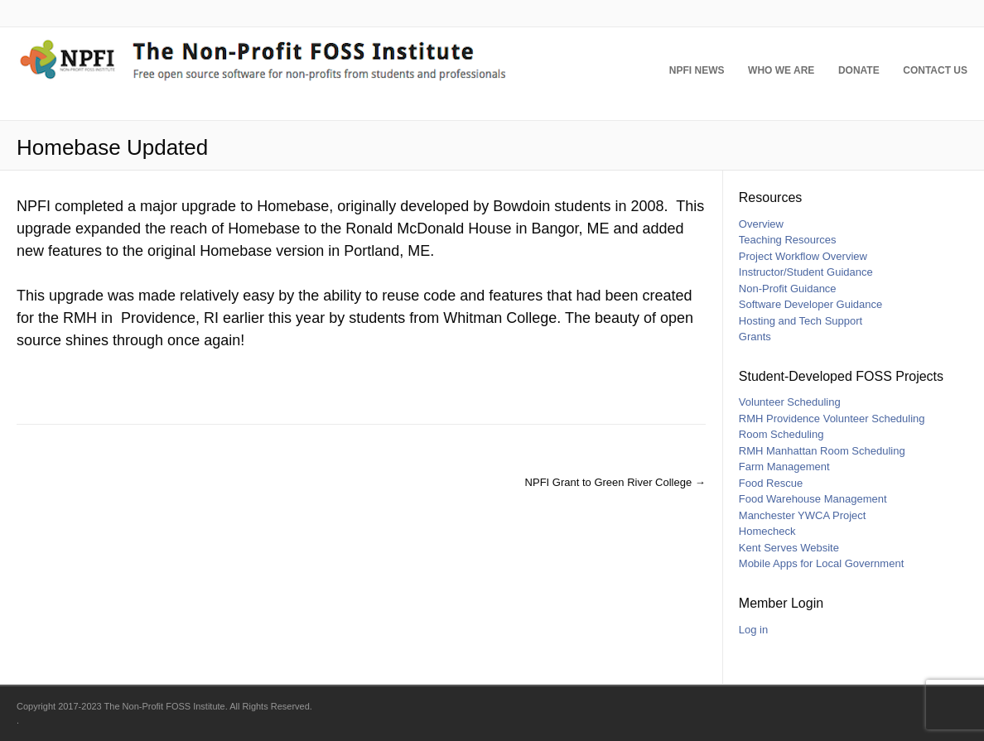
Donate (854, 74)
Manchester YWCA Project (802, 515)
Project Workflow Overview (803, 256)
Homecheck (767, 531)
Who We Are (773, 74)
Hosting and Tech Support (800, 321)
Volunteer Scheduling (790, 402)
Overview (761, 224)
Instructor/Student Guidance (806, 272)
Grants (755, 336)
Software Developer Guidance (810, 304)
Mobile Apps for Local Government (821, 563)
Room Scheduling (781, 434)
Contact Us (935, 74)
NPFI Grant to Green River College (615, 482)
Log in (753, 629)
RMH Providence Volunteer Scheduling (832, 418)
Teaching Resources (788, 239)
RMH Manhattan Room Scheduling (822, 451)
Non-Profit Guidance (788, 288)
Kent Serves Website (789, 547)
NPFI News (684, 74)
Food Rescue (771, 483)
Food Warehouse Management (813, 499)
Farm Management (784, 466)
